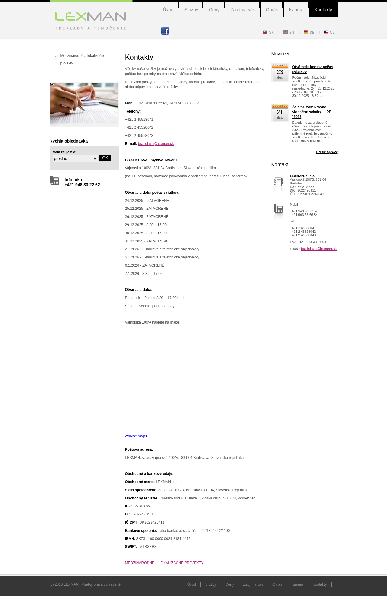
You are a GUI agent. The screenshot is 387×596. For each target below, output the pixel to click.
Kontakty (323, 9)
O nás (272, 9)
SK (268, 32)
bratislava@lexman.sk (156, 144)
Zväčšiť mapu (136, 436)
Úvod (168, 9)
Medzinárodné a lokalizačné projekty (83, 59)
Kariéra (296, 9)
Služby (191, 9)
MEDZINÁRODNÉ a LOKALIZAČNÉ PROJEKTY (164, 563)
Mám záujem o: (64, 152)
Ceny (214, 9)
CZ (329, 32)
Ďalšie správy (327, 152)
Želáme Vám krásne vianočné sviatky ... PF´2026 (311, 112)
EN (288, 32)
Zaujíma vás (242, 9)
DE (309, 32)
